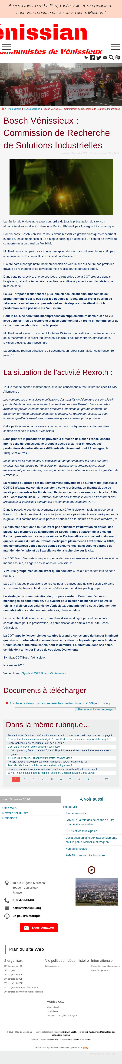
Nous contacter (38, 928)
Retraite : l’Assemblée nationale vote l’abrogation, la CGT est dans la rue (47, 761)
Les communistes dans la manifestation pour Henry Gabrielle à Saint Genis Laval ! (53, 769)
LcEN (73, 1032)
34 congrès (9, 970)
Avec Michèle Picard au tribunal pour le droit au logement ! (40, 765)
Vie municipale (53, 1007)
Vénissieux (55, 1001)
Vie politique (14, 108)
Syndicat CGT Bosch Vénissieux (43, 673)
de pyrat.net (54, 1039)
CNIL (65, 1032)
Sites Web (9, 808)
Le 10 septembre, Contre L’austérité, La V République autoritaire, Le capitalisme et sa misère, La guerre (60, 752)
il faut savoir (93, 1032)
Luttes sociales (32, 108)
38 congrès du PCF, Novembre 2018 (21, 987)
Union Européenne (99, 970)
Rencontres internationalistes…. (105, 966)
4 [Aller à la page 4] (43, 779)
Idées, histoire (78, 961)
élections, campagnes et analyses (62, 1015)
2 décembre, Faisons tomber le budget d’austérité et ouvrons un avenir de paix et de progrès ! (59, 739)
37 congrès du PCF (13, 983)
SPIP (88, 1039)
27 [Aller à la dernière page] (106, 779)
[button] (86, 58)
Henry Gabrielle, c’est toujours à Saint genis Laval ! (36, 743)
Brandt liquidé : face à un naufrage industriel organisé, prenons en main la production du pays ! (60, 735)
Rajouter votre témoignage (95, 709)
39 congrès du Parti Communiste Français (23, 991)
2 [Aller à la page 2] (25, 779)
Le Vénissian (52, 1011)
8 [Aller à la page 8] (79, 779)
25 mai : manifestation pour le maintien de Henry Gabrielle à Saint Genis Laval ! (51, 772)
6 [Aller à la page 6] (61, 779)
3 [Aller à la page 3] (34, 779)
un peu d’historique (26, 915)
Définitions (9, 818)
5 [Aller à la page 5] (52, 779)
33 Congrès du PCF (13, 966)
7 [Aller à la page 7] (70, 779)
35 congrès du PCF (13, 974)
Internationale (102, 961)
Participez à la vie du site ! (103, 1054)
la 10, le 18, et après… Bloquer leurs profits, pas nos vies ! (40, 758)
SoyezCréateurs (73, 1039)
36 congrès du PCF (13, 978)
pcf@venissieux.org (27, 908)
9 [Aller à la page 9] (88, 779)
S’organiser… (15, 961)
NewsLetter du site (15, 813)
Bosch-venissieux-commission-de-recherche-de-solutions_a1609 (52, 703)
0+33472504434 (23, 900)
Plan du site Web (26, 949)
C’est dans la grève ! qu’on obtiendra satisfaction (34, 746)
